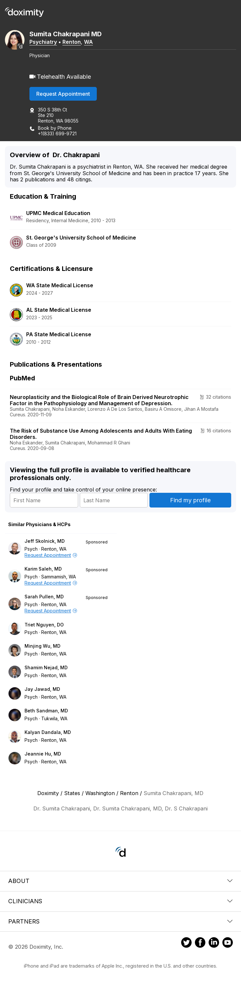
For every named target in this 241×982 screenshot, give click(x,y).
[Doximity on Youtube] (227, 943)
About (120, 880)
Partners (120, 921)
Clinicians (120, 901)
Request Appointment (63, 94)
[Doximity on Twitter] (186, 943)
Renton (71, 42)
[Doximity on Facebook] (200, 943)
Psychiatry (43, 42)
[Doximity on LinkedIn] (214, 943)
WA (88, 42)
